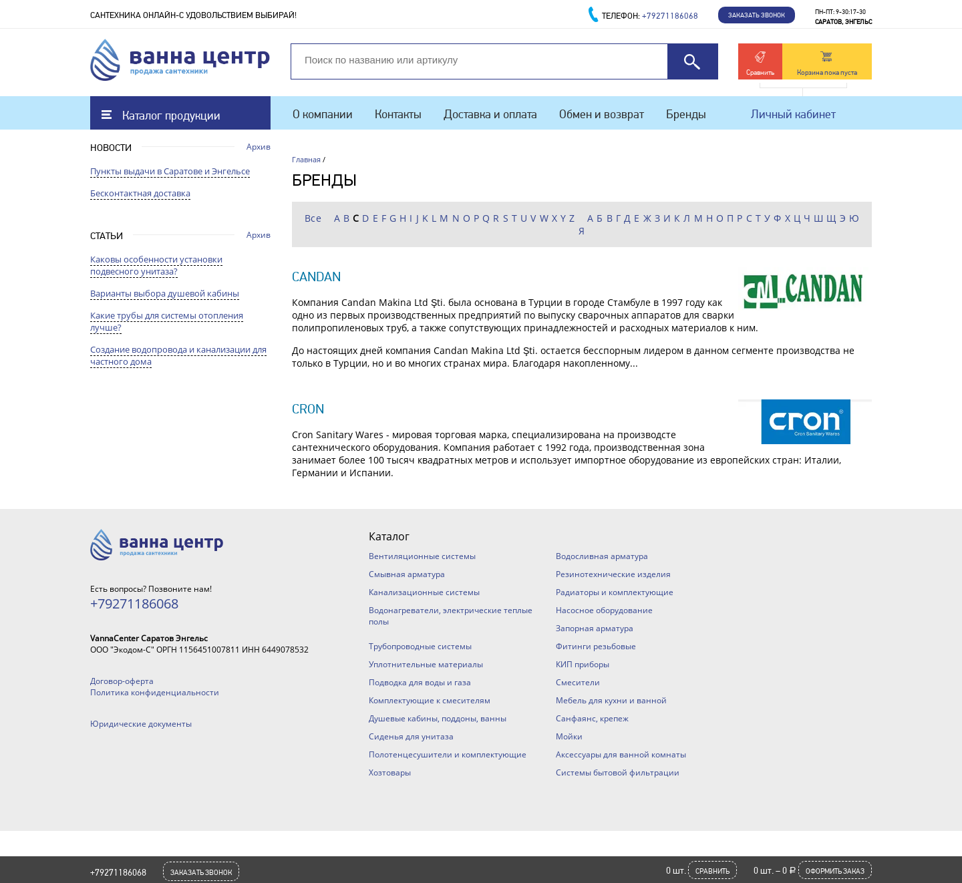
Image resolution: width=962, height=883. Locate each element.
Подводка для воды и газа (420, 682)
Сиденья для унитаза (411, 736)
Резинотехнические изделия (613, 574)
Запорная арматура (594, 628)
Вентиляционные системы (422, 556)
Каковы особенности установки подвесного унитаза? (156, 265)
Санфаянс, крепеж (592, 718)
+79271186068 (118, 872)
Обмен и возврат (601, 114)
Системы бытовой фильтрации (617, 772)
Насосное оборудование (604, 610)
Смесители (578, 682)
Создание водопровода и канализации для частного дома (178, 355)
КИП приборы (582, 664)
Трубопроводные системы (420, 646)
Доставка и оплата (490, 114)
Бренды (686, 114)
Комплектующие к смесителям (429, 700)
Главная (306, 159)
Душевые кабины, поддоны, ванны (437, 718)
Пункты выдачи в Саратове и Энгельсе (170, 171)
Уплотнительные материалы (426, 664)
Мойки (569, 736)
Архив (259, 146)
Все (313, 218)
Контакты (398, 114)
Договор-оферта (122, 681)
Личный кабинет (793, 114)
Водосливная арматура (602, 556)
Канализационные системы (424, 592)
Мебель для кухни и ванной (611, 700)
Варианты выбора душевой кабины (164, 293)
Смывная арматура (407, 574)
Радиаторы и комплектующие (614, 592)
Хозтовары (390, 772)
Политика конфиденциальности (154, 692)
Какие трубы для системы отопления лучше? (166, 321)
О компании (323, 114)
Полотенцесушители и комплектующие (447, 754)
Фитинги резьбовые (596, 646)
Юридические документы (141, 723)
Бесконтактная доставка (140, 193)
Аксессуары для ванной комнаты (621, 754)
